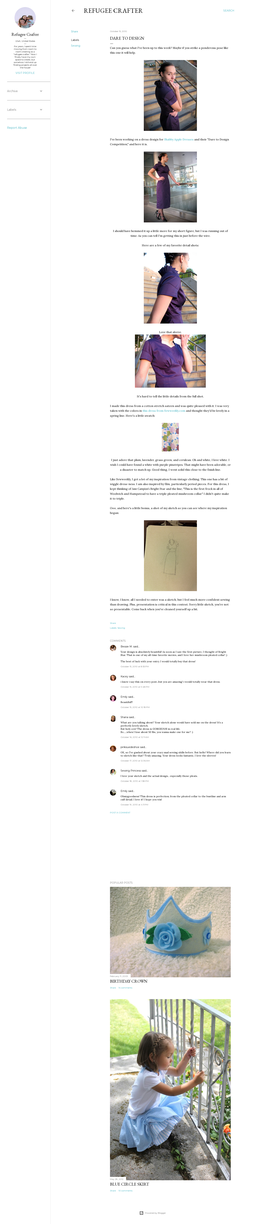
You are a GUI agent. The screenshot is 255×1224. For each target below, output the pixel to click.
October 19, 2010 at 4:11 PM (134, 804)
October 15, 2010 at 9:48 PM (135, 686)
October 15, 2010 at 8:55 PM (135, 666)
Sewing (75, 45)
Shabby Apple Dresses (179, 139)
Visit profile (25, 73)
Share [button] (74, 31)
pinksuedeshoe (130, 747)
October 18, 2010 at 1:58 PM (135, 781)
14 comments (125, 987)
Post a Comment (120, 812)
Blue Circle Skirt (129, 1184)
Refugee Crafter (113, 10)
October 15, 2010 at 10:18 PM (135, 707)
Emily (124, 696)
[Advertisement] (170, 847)
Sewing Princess (131, 770)
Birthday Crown (129, 981)
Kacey (124, 676)
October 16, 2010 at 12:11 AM (135, 737)
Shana (124, 717)
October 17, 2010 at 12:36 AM (135, 760)
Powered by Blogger (152, 1213)
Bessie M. (126, 646)
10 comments (125, 1190)
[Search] (228, 10)
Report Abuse (17, 127)
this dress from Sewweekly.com (164, 410)
